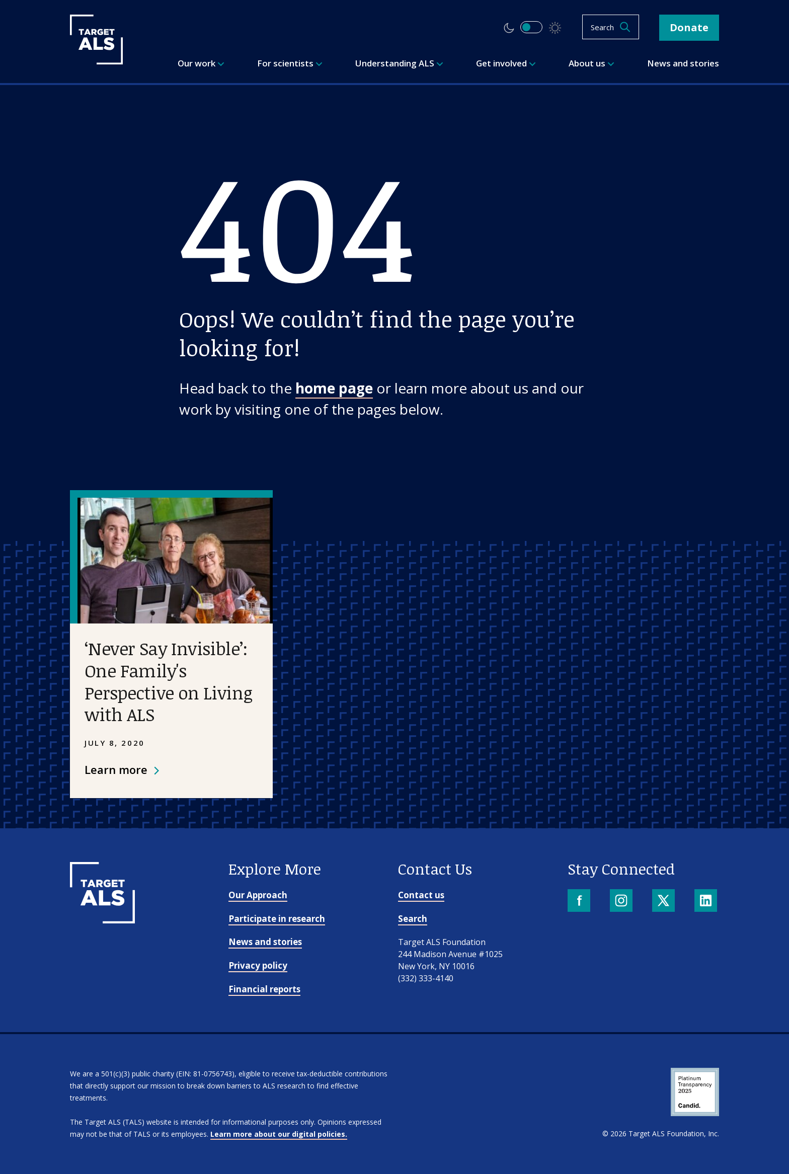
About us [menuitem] (591, 63)
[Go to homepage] (102, 920)
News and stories (265, 942)
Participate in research (276, 918)
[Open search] (610, 27)
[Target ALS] (96, 61)
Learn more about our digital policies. (278, 1134)
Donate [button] (689, 27)
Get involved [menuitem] (506, 63)
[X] (664, 901)
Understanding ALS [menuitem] (399, 63)
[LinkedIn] (706, 901)
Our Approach (257, 895)
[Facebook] (580, 901)
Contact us (421, 895)
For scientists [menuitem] (290, 63)
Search (412, 918)
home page (334, 388)
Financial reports (264, 989)
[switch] (531, 27)
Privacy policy (257, 965)
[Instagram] (622, 901)
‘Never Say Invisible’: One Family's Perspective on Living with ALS (168, 681)
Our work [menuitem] (201, 63)
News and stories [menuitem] (683, 63)
